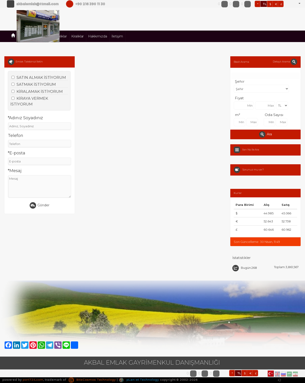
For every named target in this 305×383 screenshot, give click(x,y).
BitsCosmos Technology (92, 379)
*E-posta (16, 153)
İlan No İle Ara (250, 149)
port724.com (33, 379)
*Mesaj (15, 170)
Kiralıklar (77, 36)
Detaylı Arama (285, 61)
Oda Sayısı (274, 115)
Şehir (240, 81)
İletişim (117, 36)
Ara (265, 134)
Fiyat (239, 98)
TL (264, 4)
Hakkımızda (97, 36)
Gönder (39, 205)
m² (237, 115)
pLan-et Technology (139, 379)
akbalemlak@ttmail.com (37, 4)
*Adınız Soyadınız (25, 117)
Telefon (15, 135)
